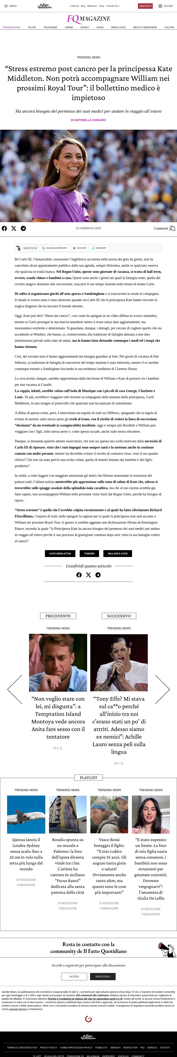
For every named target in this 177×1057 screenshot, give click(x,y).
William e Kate (118, 553)
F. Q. (60, 748)
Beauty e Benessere (145, 27)
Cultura (169, 27)
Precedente (58, 615)
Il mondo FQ (113, 6)
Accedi (74, 976)
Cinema (69, 27)
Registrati (103, 976)
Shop (101, 6)
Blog (83, 6)
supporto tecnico (18, 1009)
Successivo (119, 615)
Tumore (89, 553)
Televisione (50, 27)
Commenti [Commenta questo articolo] (164, 228)
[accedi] (165, 6)
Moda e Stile (118, 27)
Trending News (11, 27)
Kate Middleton (60, 553)
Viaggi (100, 27)
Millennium (92, 6)
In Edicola (74, 6)
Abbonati (145, 6)
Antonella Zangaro (90, 120)
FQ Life (32, 27)
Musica (85, 27)
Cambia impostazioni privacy (76, 1047)
